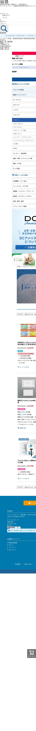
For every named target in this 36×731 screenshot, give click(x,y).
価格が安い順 (29, 314)
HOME (19, 266)
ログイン (3, 21)
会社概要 (17, 564)
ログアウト (12, 550)
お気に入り (5, 15)
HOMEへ (3, 40)
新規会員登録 (13, 543)
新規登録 (3, 33)
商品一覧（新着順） (7, 41)
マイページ (4, 13)
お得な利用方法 (5, 46)
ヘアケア (28, 36)
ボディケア (20, 36)
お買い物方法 (4, 47)
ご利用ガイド (4, 44)
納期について (4, 43)
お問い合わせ (4, 49)
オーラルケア (9, 36)
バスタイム (25, 266)
